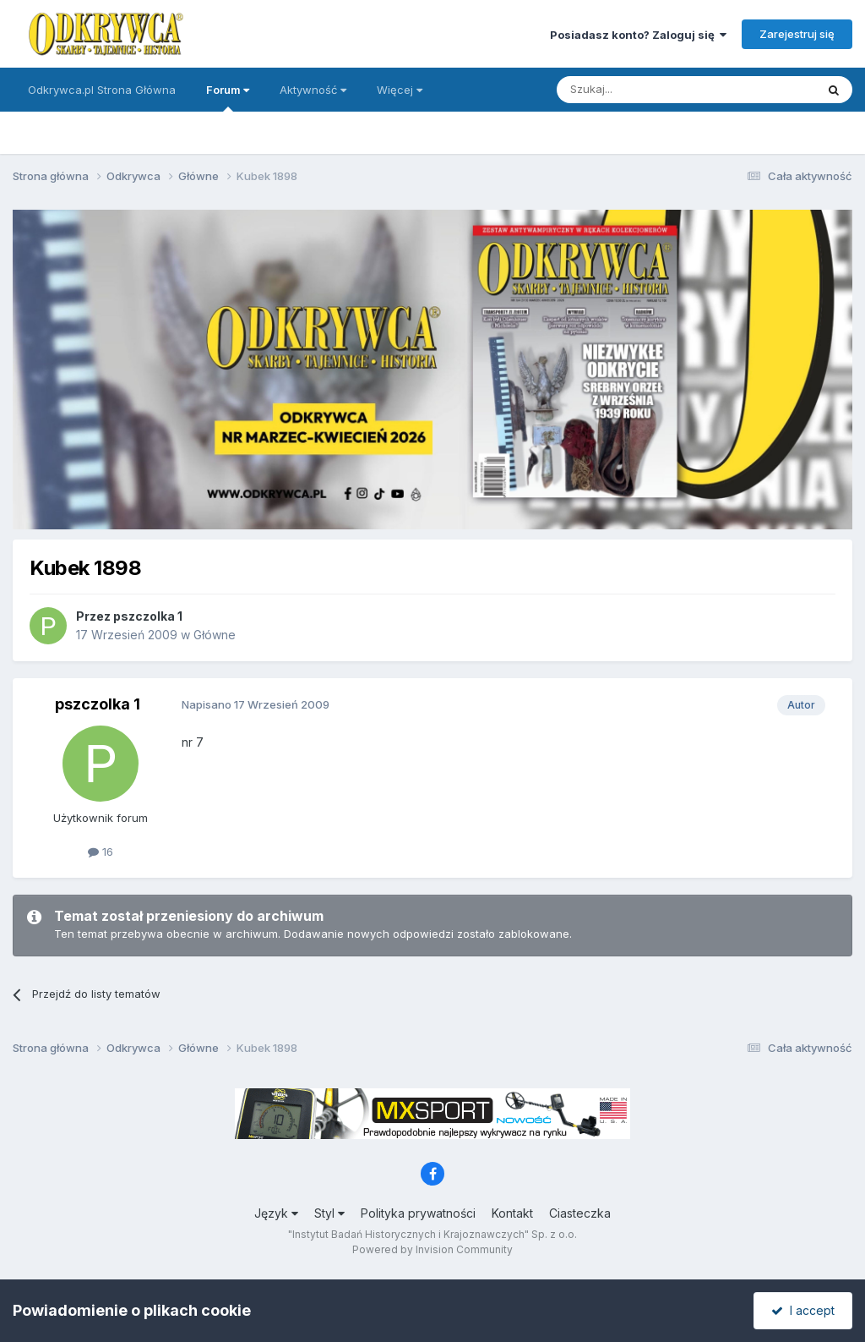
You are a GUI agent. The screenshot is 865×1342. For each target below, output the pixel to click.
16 (100, 851)
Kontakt (512, 1213)
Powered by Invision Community (432, 1249)
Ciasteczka (580, 1213)
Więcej (399, 89)
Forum (227, 97)
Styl (329, 1213)
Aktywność (313, 89)
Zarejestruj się (797, 34)
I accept (803, 1310)
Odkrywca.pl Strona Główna (102, 89)
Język (276, 1213)
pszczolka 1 (147, 616)
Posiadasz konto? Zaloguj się (638, 34)
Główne (214, 634)
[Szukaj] (644, 89)
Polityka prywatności (418, 1213)
